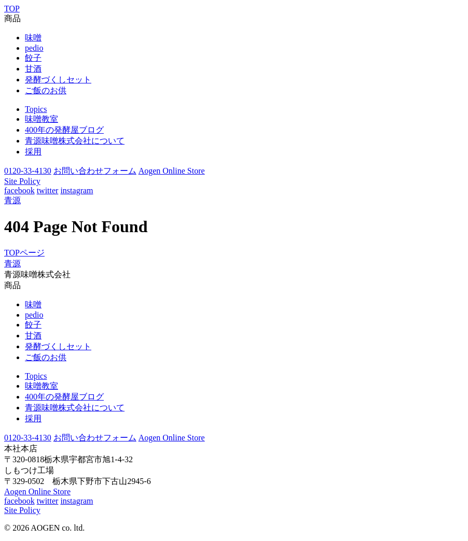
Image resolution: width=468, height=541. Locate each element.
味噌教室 (41, 119)
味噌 (33, 37)
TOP (12, 8)
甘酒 (33, 68)
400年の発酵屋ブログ (64, 129)
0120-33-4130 (27, 170)
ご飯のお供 (45, 90)
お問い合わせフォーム (94, 170)
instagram (76, 190)
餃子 (33, 57)
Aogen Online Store (172, 170)
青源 (12, 200)
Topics (36, 109)
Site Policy (22, 181)
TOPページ (24, 252)
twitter (48, 190)
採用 (33, 151)
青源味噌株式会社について (75, 140)
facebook (19, 190)
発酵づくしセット (58, 79)
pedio (34, 48)
